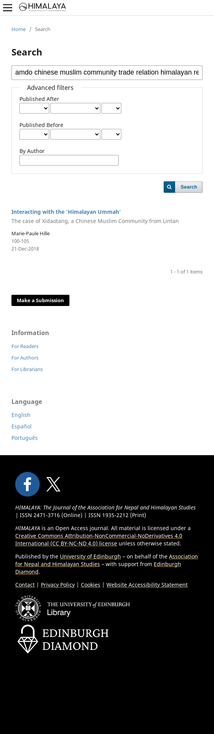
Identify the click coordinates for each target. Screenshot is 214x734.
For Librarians (27, 369)
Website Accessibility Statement (147, 584)
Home (18, 29)
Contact (25, 584)
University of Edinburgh (90, 556)
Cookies (90, 584)
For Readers (25, 346)
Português (24, 437)
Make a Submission (40, 300)
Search (189, 187)
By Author (32, 151)
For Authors (25, 357)
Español (21, 426)
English (21, 414)
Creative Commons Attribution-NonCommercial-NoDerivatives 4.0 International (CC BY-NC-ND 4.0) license (98, 539)
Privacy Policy (58, 584)
